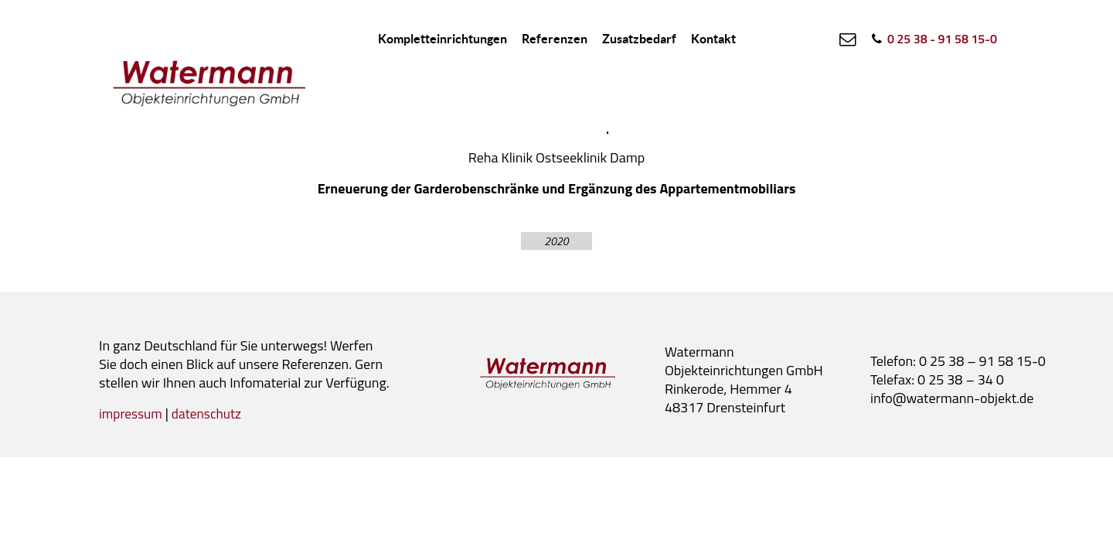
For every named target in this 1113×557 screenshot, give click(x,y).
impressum (132, 413)
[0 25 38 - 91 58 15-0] (932, 38)
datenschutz (210, 413)
